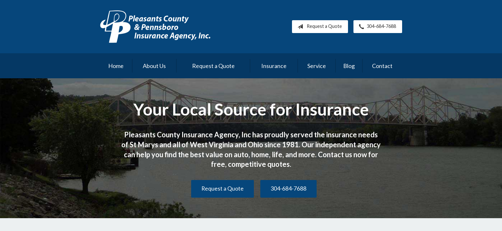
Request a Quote (318, 26)
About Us (154, 65)
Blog (349, 65)
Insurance (274, 65)
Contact (382, 65)
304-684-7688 (376, 26)
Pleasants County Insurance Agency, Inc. (155, 26)
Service (316, 65)
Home (116, 65)
